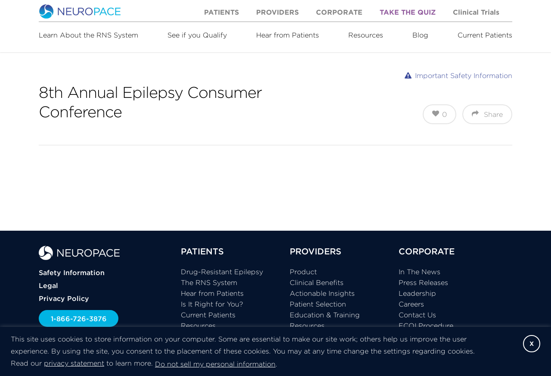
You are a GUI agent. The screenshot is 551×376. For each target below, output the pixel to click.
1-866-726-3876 (79, 318)
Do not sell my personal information (215, 364)
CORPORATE (427, 251)
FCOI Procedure (426, 325)
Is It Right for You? (212, 304)
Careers (411, 304)
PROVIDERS (315, 251)
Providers (277, 12)
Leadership (417, 293)
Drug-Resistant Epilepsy (222, 271)
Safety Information (72, 272)
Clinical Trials (476, 12)
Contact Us (417, 314)
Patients (221, 12)
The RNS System (209, 282)
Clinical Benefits (317, 282)
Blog (420, 35)
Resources (365, 35)
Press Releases (423, 282)
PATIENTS (202, 251)
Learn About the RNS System (88, 35)
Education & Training (325, 314)
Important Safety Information (463, 75)
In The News (419, 271)
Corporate (339, 12)
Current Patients (485, 35)
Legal (48, 285)
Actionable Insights (322, 293)
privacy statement (74, 363)
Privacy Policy (64, 298)
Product (303, 271)
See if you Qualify (197, 35)
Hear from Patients (287, 35)
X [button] (531, 344)
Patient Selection (318, 304)
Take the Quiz (408, 12)
